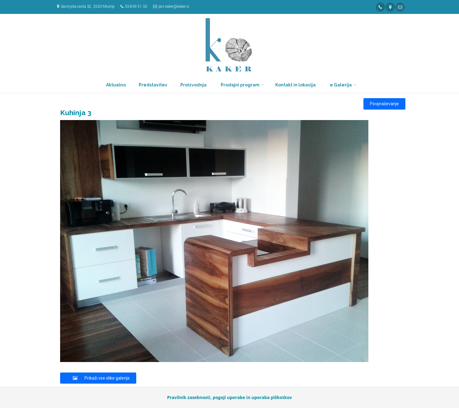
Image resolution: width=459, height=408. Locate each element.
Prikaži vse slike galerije (98, 378)
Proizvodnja (193, 84)
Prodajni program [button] (240, 84)
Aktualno (116, 84)
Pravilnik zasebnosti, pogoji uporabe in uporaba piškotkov (229, 397)
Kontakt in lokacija (295, 84)
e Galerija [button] (341, 84)
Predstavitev (153, 84)
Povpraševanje (384, 103)
